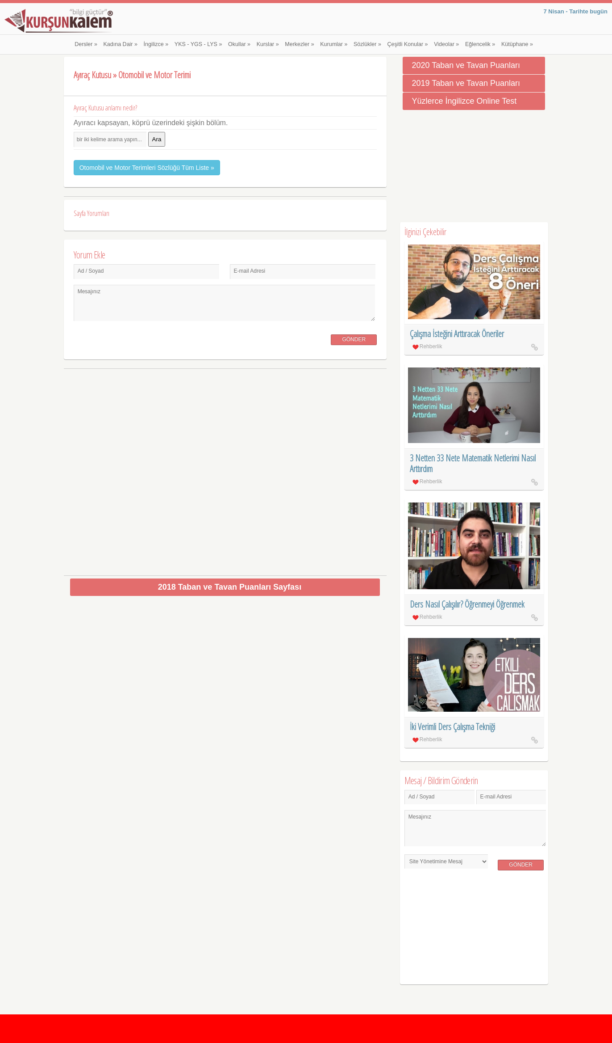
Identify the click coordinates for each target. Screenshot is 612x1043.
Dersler (86, 44)
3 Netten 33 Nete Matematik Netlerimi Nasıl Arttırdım (473, 463)
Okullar (239, 44)
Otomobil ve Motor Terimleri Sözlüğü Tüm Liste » (146, 167)
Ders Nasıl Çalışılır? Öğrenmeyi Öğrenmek (467, 604)
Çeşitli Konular (407, 44)
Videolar (446, 44)
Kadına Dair (120, 44)
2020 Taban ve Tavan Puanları (466, 65)
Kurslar (268, 44)
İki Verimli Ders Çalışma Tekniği (452, 727)
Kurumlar (333, 44)
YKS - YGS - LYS (198, 44)
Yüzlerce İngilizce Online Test (464, 101)
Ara (157, 139)
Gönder (354, 339)
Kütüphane (517, 44)
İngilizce (156, 44)
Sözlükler (367, 44)
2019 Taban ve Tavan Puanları (466, 83)
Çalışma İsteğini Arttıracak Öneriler (457, 334)
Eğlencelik (480, 44)
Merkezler (299, 44)
